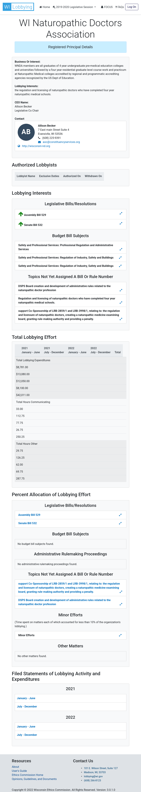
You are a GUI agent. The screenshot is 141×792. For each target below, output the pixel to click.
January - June (26, 698)
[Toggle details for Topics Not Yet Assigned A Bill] (121, 290)
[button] (19, 7)
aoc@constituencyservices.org (59, 142)
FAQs (119, 7)
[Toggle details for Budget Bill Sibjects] (121, 249)
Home (44, 7)
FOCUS (107, 7)
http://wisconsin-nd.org (34, 146)
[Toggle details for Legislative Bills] (121, 213)
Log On (131, 6)
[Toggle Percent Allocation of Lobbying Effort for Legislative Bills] (120, 515)
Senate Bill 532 (27, 523)
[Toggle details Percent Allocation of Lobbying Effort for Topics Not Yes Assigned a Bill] (121, 592)
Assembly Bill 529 (29, 515)
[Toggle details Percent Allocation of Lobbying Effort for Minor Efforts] (120, 635)
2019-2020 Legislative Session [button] (73, 7)
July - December (27, 706)
